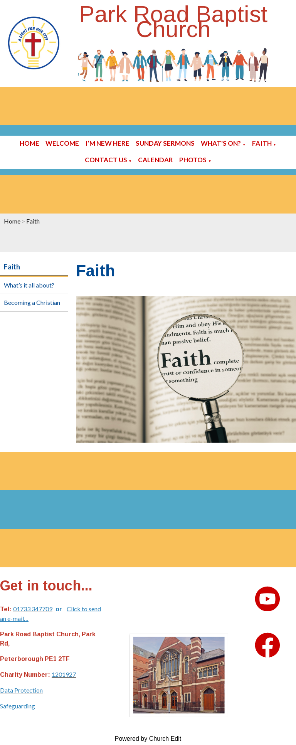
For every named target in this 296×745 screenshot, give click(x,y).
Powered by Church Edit (148, 738)
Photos (193, 160)
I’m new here (107, 143)
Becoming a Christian (32, 302)
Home (29, 143)
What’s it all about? (29, 285)
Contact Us (106, 160)
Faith (262, 143)
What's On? (221, 143)
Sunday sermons (165, 143)
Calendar (155, 160)
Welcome (62, 143)
